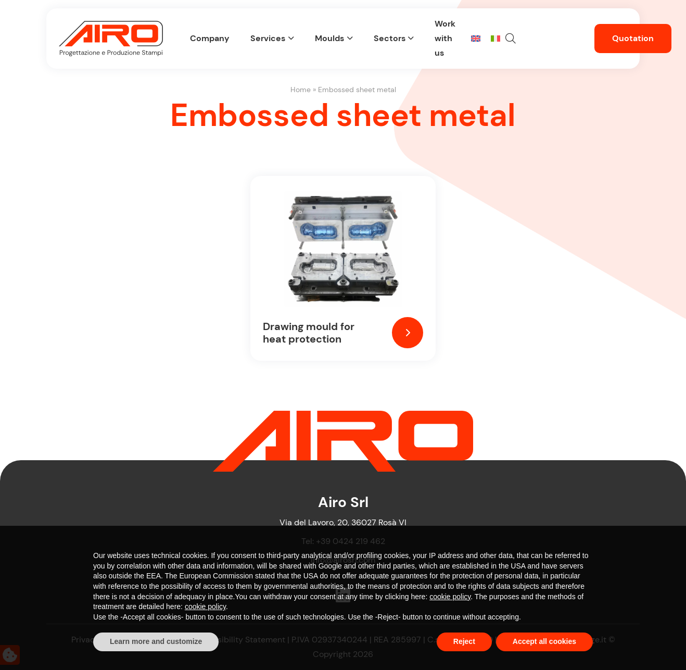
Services (267, 38)
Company (210, 38)
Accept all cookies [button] (544, 641)
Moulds (329, 38)
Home (300, 89)
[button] (510, 38)
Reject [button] (464, 641)
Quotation (633, 38)
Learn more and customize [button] (156, 641)
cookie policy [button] (450, 596)
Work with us (445, 38)
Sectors (389, 38)
